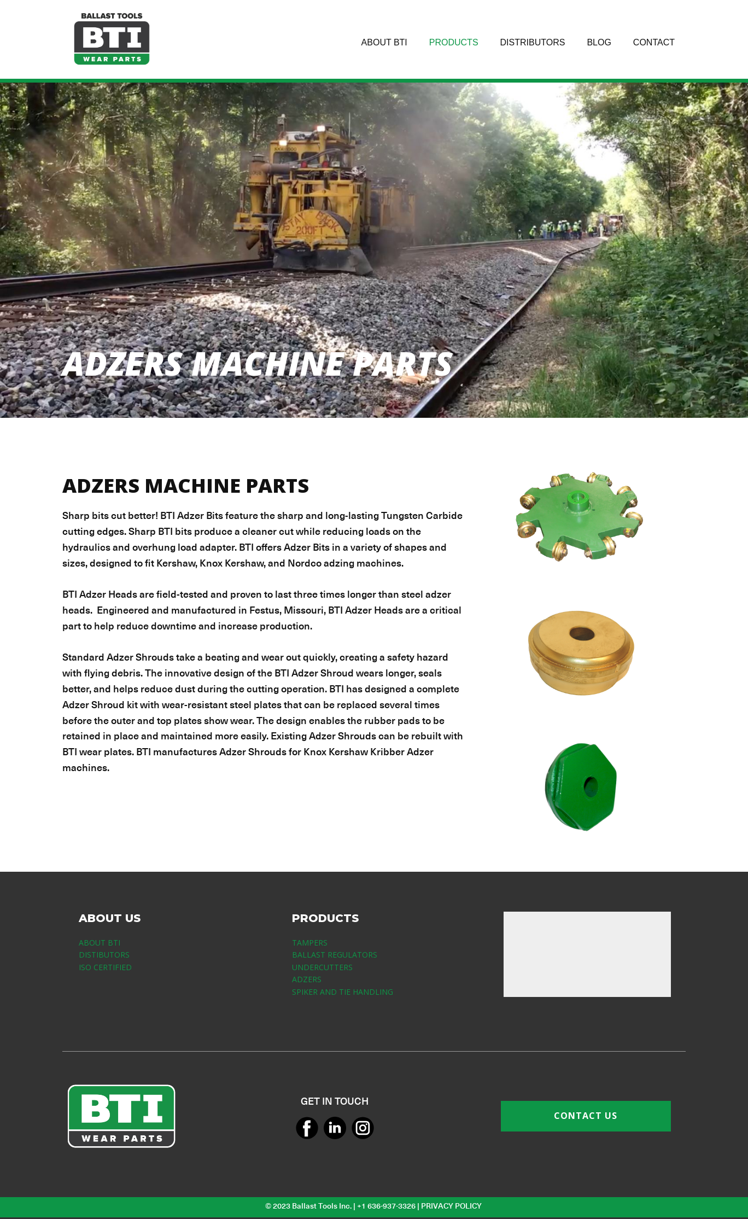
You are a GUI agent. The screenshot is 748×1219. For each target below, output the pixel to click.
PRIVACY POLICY (452, 1206)
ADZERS (307, 979)
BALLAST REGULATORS (334, 954)
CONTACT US (585, 1116)
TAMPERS (310, 942)
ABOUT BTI (384, 42)
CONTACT (654, 42)
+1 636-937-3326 (386, 1206)
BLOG (599, 42)
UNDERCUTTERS (322, 967)
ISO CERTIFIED (105, 967)
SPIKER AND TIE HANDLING (342, 992)
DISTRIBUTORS (532, 42)
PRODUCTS (453, 42)
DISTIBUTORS (104, 954)
